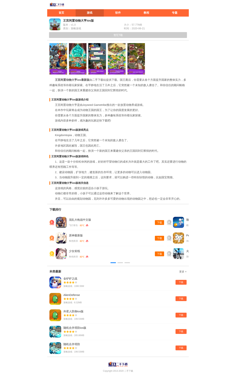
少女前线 (74, 251)
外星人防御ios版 (73, 311)
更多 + (183, 271)
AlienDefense (71, 294)
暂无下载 (118, 35)
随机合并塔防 (71, 344)
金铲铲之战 (70, 278)
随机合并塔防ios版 (74, 327)
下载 (159, 222)
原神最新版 (76, 235)
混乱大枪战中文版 (80, 219)
